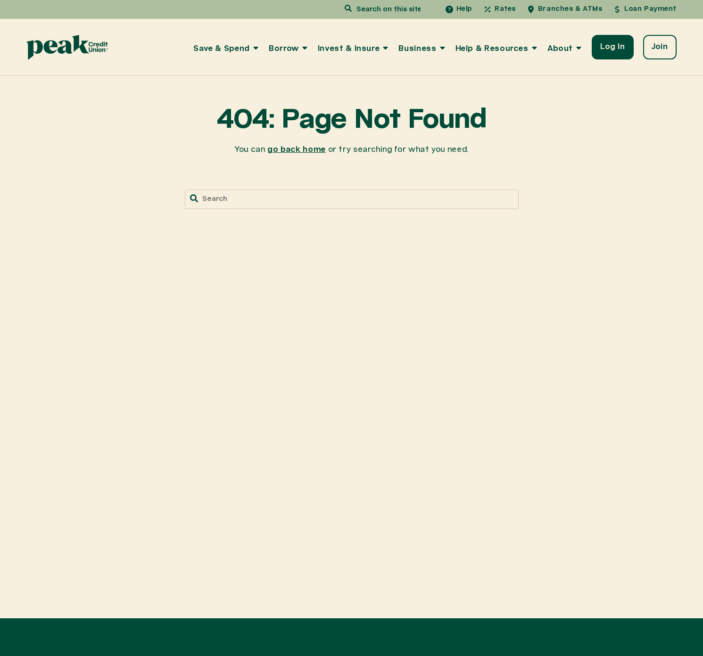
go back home (296, 149)
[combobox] (387, 9)
